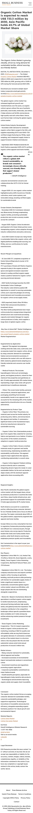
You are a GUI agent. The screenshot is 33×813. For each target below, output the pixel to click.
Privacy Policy (25, 798)
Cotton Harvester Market (9, 721)
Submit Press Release (9, 794)
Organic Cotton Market (8, 76)
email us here (5, 732)
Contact (16, 802)
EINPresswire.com (11, 74)
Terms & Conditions (24, 794)
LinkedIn (4, 737)
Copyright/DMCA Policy (11, 798)
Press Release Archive (19, 790)
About (8, 790)
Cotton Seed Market (8, 718)
